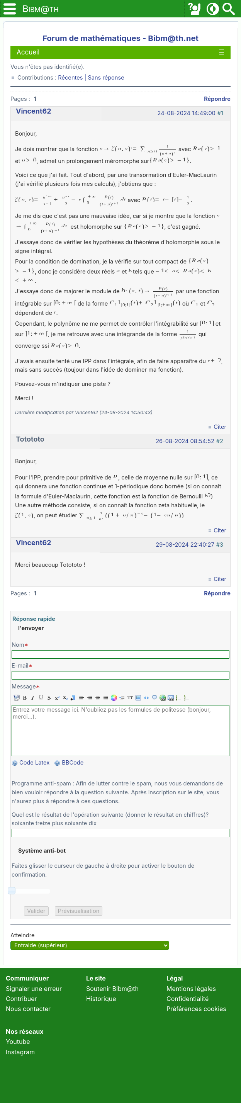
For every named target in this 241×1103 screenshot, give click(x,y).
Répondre (217, 98)
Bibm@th (40, 8)
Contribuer (21, 999)
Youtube (18, 1041)
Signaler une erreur (34, 989)
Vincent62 (33, 111)
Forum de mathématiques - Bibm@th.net (120, 38)
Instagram (20, 1052)
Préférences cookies (196, 1009)
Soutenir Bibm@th (112, 989)
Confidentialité (187, 999)
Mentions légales (191, 989)
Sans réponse (106, 77)
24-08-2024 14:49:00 (187, 113)
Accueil (28, 52)
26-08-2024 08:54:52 (185, 441)
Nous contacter (28, 1009)
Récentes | (73, 77)
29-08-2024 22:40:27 (185, 544)
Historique (101, 999)
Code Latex (34, 762)
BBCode (73, 762)
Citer (220, 426)
